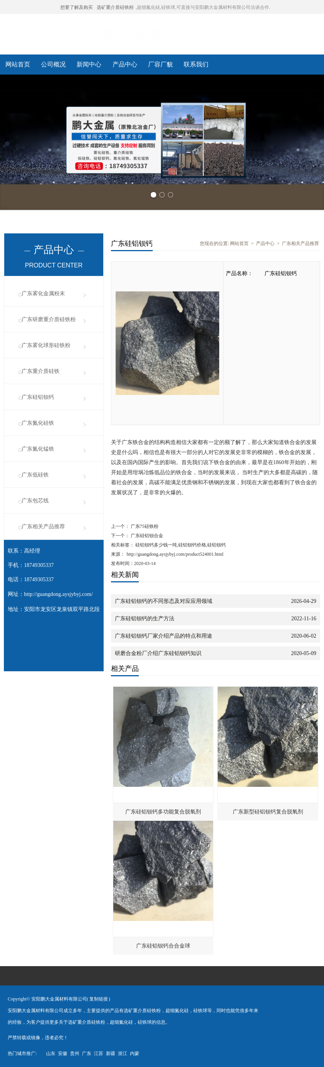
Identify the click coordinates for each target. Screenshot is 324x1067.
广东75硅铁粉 (144, 526)
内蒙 (134, 1053)
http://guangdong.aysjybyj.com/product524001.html (175, 554)
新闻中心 (89, 64)
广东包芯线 (35, 501)
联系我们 (196, 64)
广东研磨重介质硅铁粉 (49, 319)
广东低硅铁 (35, 475)
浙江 (122, 1053)
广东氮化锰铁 (38, 449)
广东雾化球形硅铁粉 (46, 345)
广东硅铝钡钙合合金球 (163, 946)
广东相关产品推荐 (43, 526)
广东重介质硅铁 (41, 371)
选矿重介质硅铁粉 (115, 7)
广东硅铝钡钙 (38, 397)
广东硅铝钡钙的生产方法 (144, 618)
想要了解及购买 (76, 7)
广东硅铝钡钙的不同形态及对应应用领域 (163, 601)
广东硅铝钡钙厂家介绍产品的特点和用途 (163, 636)
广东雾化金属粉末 (43, 293)
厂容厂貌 (160, 64)
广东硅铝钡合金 (146, 535)
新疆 (110, 1053)
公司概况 (53, 64)
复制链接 (98, 999)
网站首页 (17, 64)
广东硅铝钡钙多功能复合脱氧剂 (163, 812)
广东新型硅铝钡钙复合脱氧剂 (268, 812)
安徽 (62, 1053)
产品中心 (125, 64)
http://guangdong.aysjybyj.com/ (58, 594)
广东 (86, 1053)
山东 (50, 1053)
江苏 (98, 1053)
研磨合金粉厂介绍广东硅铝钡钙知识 (158, 653)
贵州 (74, 1053)
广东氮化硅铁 (38, 423)
